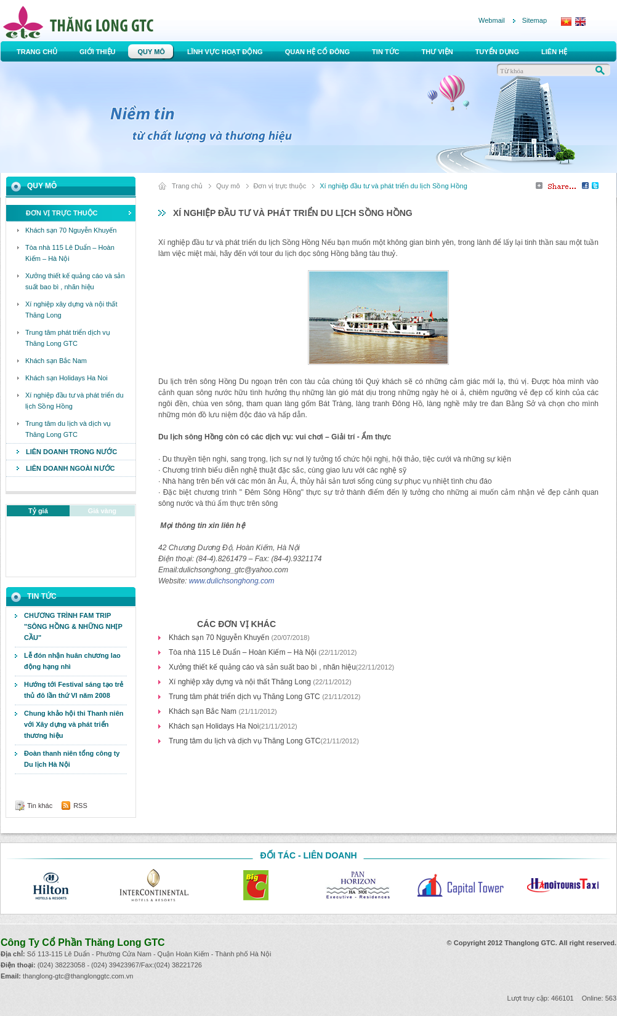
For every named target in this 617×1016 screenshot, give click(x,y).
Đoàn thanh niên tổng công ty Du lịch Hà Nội (72, 759)
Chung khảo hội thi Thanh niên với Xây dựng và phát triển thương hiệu (73, 724)
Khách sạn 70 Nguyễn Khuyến (220, 637)
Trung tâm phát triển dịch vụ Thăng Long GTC (245, 696)
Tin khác (39, 805)
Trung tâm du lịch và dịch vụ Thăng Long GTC (244, 741)
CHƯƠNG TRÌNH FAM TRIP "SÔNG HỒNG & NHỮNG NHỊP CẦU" (73, 626)
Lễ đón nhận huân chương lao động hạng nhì (72, 661)
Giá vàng (102, 510)
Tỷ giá (38, 510)
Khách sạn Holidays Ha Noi (214, 726)
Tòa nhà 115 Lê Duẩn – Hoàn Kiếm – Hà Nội (243, 652)
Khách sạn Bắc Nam (203, 711)
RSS (80, 805)
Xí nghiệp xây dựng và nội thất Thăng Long (241, 682)
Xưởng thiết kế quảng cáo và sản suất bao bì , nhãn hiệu (262, 667)
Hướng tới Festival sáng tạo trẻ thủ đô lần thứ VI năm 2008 (73, 690)
